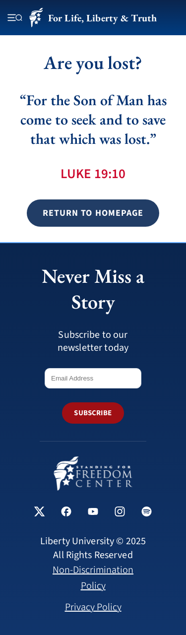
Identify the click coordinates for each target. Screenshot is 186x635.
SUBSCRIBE (93, 413)
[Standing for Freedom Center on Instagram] (120, 513)
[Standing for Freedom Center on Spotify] (146, 513)
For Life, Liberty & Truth (93, 17)
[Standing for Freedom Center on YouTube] (93, 513)
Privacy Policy (93, 607)
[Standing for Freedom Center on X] (39, 513)
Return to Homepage (93, 213)
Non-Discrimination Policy (93, 578)
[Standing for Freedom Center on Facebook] (66, 513)
